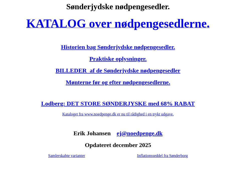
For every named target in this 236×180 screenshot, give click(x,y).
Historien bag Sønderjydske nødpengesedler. (118, 47)
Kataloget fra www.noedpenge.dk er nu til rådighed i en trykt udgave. (118, 114)
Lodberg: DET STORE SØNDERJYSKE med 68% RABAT (118, 103)
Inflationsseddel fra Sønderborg (162, 156)
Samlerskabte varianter (66, 156)
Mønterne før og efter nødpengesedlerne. (118, 82)
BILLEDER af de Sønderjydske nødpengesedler (118, 70)
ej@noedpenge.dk (140, 133)
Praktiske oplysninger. (118, 59)
